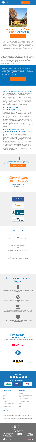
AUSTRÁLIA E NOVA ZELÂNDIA (24, 401)
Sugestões (5, 401)
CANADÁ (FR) (27, 398)
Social (4, 398)
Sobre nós (5, 393)
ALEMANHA (21, 403)
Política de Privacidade (7, 406)
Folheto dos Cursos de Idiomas (8, 403)
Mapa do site (5, 404)
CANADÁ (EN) (21, 398)
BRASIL (20, 392)
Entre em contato (6, 392)
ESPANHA (21, 404)
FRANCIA (20, 406)
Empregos (5, 395)
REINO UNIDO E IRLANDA (23, 400)
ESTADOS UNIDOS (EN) (23, 395)
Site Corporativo (6, 400)
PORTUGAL (21, 393)
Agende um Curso (25, 2)
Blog (4, 396)
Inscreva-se (4, 68)
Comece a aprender (18, 36)
